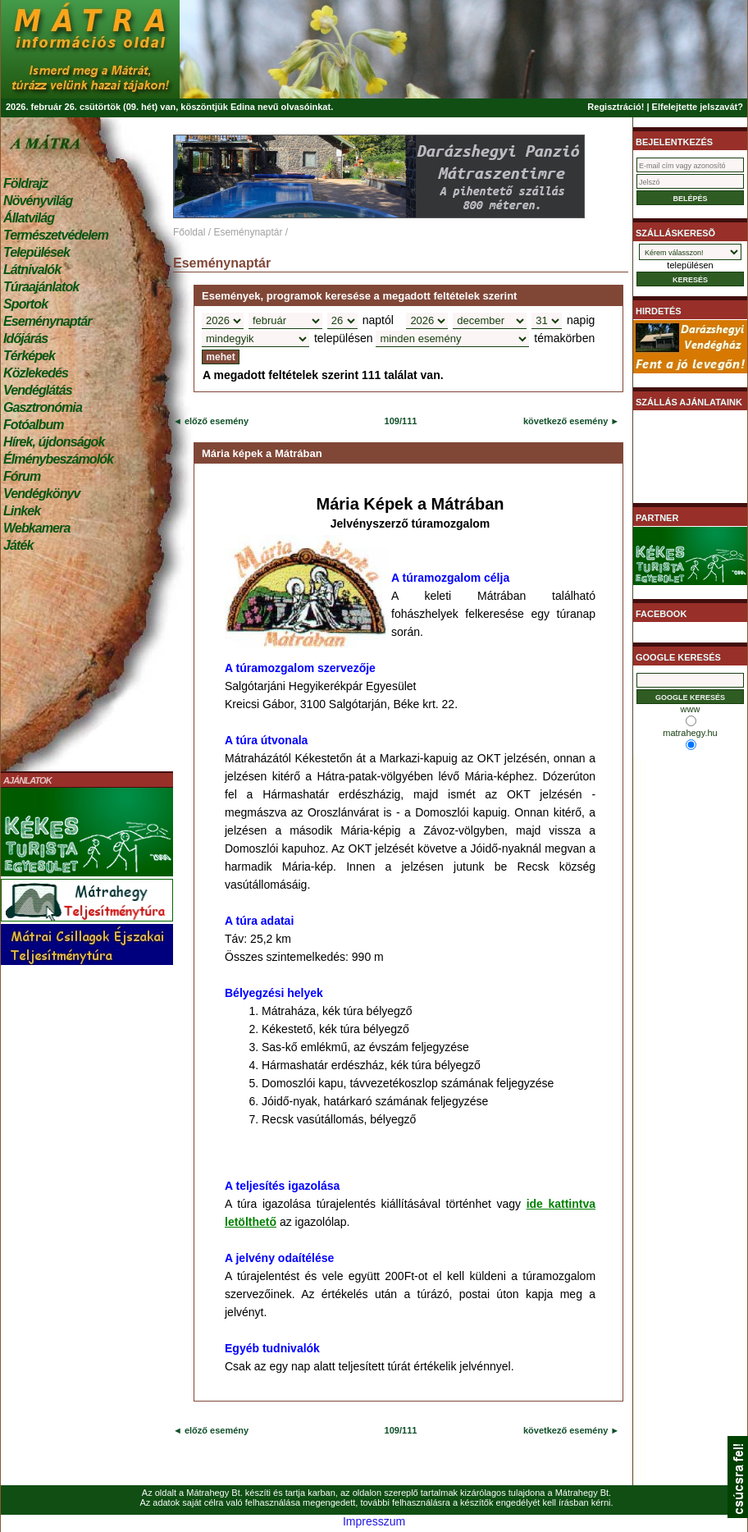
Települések (36, 252)
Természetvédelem (55, 235)
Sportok (25, 304)
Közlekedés (35, 373)
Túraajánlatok (41, 287)
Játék (18, 545)
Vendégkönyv (41, 494)
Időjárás (25, 338)
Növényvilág (37, 201)
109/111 (401, 421)
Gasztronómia (42, 407)
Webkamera (36, 528)
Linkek (21, 511)
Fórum (21, 476)
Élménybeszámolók (58, 459)
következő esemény (565, 421)
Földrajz (25, 183)
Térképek (29, 356)
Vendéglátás (37, 390)
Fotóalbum (33, 425)
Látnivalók (32, 270)
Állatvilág (28, 218)
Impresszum (374, 1521)
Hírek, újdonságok (53, 442)
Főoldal (189, 232)
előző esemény (215, 421)
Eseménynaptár (47, 321)
